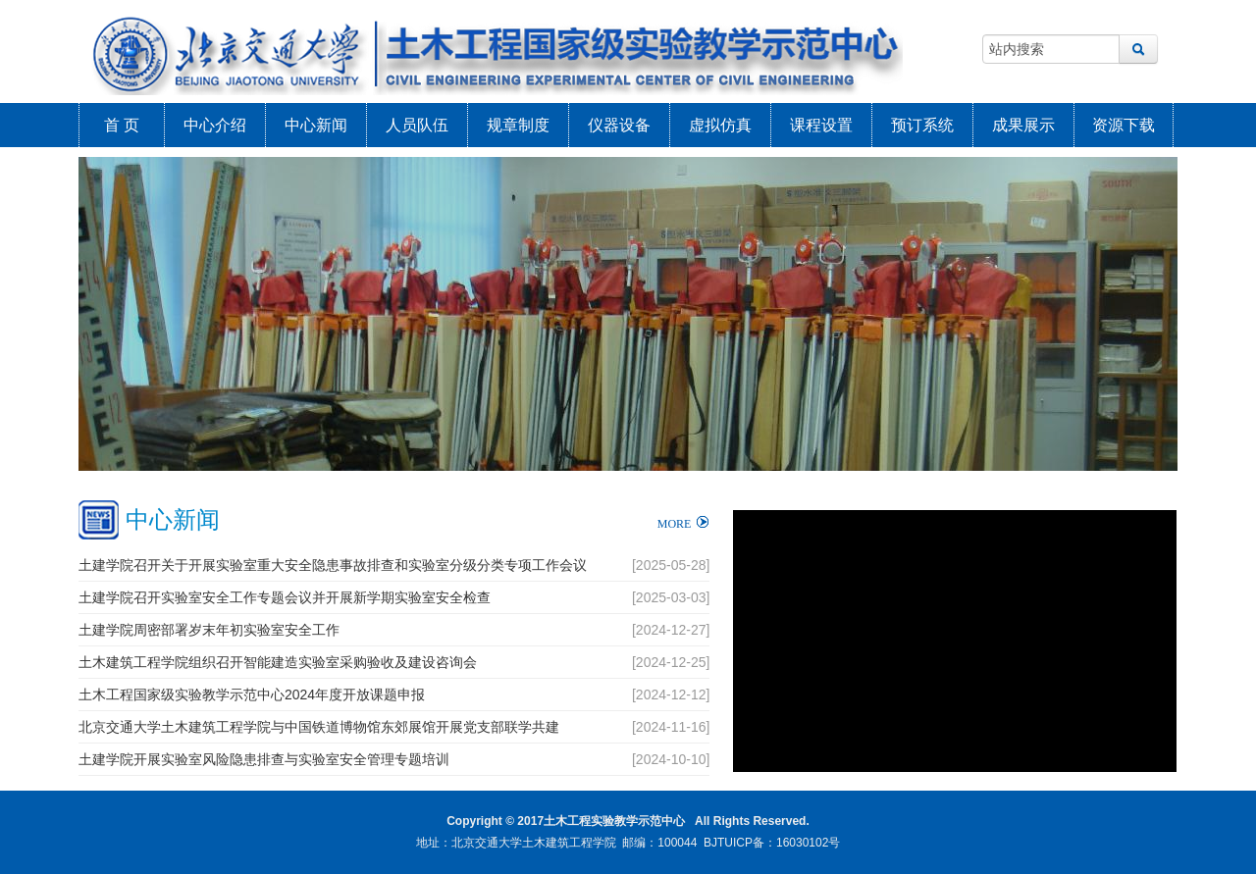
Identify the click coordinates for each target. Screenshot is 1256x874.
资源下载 (1123, 125)
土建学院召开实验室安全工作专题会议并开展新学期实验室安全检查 (284, 597)
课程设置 (821, 125)
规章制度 (518, 125)
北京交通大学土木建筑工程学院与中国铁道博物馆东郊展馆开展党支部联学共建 (318, 727)
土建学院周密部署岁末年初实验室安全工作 (209, 630)
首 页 (121, 125)
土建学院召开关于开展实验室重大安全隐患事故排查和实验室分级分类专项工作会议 (332, 565)
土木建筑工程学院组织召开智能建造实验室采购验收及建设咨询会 (277, 662)
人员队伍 (417, 125)
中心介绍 (214, 125)
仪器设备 (619, 125)
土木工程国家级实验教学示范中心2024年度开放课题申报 (251, 694)
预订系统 (922, 125)
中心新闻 (316, 125)
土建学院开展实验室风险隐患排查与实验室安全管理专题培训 (263, 759)
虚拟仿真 (720, 125)
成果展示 (1023, 125)
